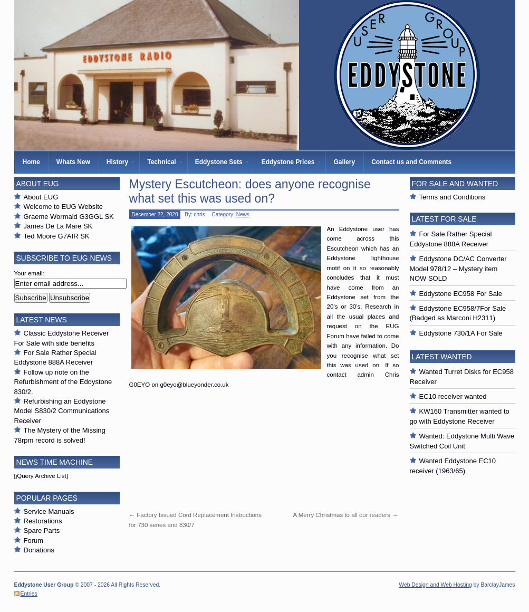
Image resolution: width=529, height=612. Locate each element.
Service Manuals (49, 511)
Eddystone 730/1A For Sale (461, 333)
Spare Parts (42, 530)
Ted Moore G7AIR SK (57, 236)
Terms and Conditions (452, 197)
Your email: (29, 273)
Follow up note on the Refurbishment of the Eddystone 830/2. (63, 382)
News (242, 214)
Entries (29, 594)
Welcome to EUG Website (63, 207)
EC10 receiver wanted (453, 396)
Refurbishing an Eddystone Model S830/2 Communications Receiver (62, 411)
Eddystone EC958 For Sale (461, 294)
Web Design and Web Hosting (435, 585)
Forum (34, 540)
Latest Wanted (442, 356)
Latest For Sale (444, 219)
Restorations (43, 521)
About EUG (41, 197)
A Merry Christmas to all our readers (341, 515)
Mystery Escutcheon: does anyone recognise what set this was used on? (250, 191)
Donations (39, 550)
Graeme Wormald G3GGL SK (69, 217)
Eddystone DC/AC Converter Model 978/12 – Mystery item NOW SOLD (458, 268)
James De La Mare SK (58, 226)
